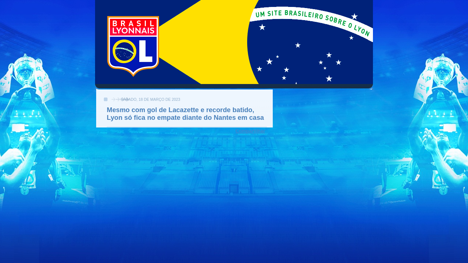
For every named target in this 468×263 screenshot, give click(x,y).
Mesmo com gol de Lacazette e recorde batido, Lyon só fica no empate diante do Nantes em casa (185, 113)
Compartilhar (250, 131)
